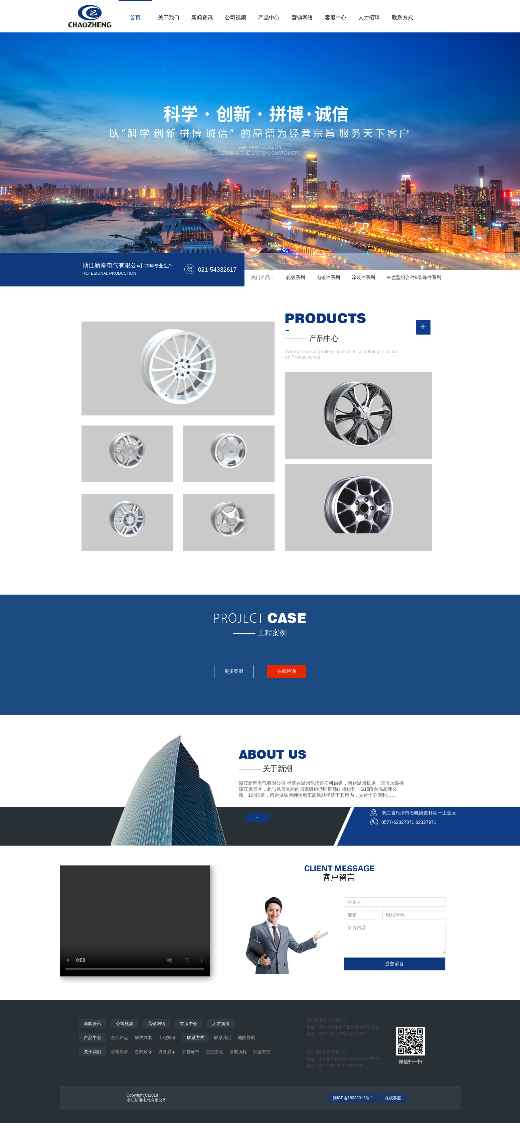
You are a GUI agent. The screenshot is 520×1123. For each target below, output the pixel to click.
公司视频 (235, 17)
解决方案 (143, 1037)
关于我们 (168, 17)
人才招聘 (369, 17)
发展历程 (238, 1051)
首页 (135, 17)
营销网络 (302, 17)
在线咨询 (286, 671)
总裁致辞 (143, 1051)
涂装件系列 (363, 277)
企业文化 (214, 1051)
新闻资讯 (202, 17)
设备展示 (167, 1051)
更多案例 (233, 671)
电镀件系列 (328, 277)
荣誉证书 (190, 1051)
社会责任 (262, 1051)
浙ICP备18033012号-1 (353, 1098)
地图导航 (246, 1037)
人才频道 (220, 1023)
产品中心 (269, 17)
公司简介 (119, 1051)
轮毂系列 (295, 277)
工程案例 (167, 1037)
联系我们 (222, 1037)
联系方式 (402, 17)
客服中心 (335, 17)
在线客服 (393, 1098)
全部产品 (119, 1037)
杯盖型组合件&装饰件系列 (414, 277)
